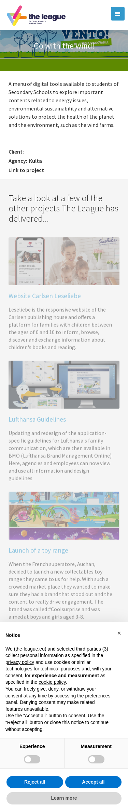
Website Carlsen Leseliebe (45, 298)
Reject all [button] (34, 782)
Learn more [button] (64, 798)
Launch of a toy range (38, 552)
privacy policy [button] (19, 662)
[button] (118, 14)
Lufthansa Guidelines (37, 421)
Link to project (26, 170)
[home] (34, 14)
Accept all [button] (93, 782)
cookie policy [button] (52, 682)
